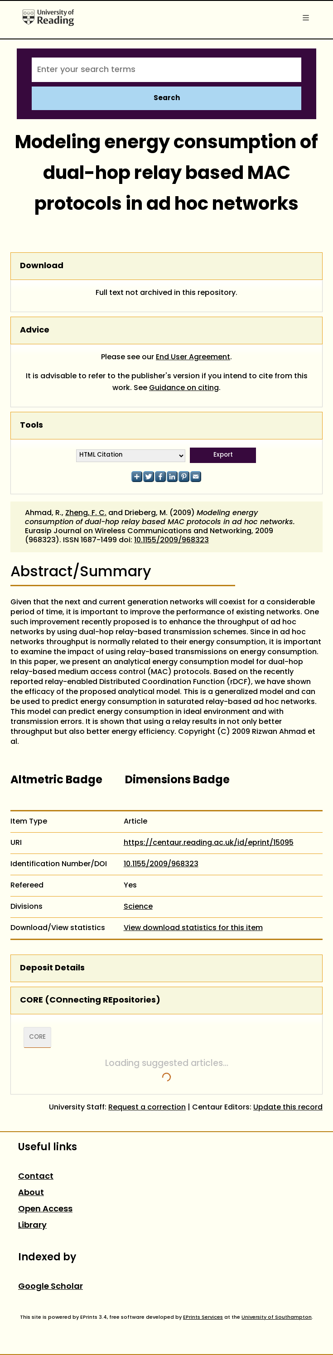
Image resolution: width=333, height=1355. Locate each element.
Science (138, 907)
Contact (35, 1177)
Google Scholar (50, 1287)
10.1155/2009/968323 (171, 540)
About (31, 1193)
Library (32, 1226)
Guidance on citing (184, 388)
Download (41, 266)
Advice (34, 330)
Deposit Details (52, 968)
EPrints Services (203, 1317)
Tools (31, 426)
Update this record (288, 1108)
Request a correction (147, 1108)
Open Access (45, 1209)
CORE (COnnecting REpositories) (90, 1000)
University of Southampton (276, 1317)
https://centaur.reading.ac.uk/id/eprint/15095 (209, 843)
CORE (37, 1037)
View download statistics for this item (193, 928)
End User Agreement (193, 357)
